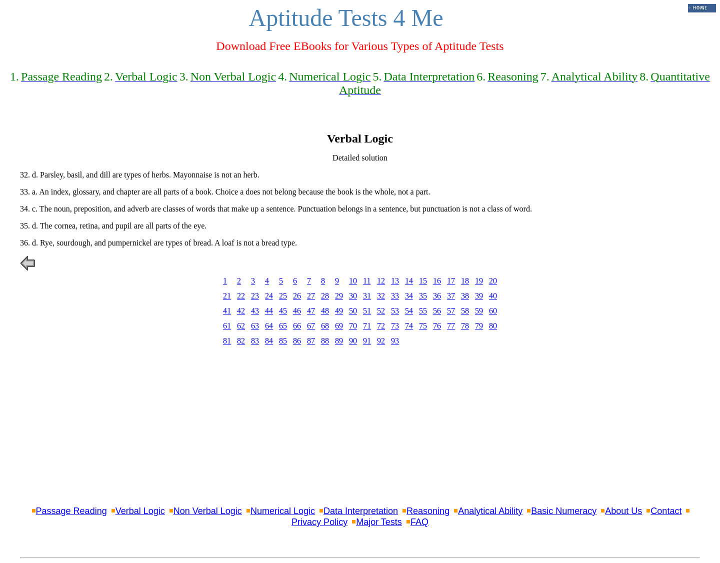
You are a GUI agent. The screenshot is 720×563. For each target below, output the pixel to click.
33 (395, 296)
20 (493, 280)
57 (451, 310)
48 (325, 310)
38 (465, 296)
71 (367, 326)
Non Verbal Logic (208, 511)
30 (353, 296)
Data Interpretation (361, 511)
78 (465, 326)
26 (297, 296)
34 (409, 296)
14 (409, 280)
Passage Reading (71, 511)
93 (395, 340)
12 (381, 280)
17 (451, 280)
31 (367, 296)
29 (339, 296)
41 (227, 310)
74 (409, 326)
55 (423, 310)
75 (423, 326)
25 (283, 296)
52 (381, 310)
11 (366, 280)
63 (255, 326)
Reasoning (428, 511)
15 (423, 280)
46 (297, 310)
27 (311, 296)
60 (493, 310)
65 (283, 326)
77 (451, 326)
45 (283, 310)
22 (241, 296)
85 (283, 340)
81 (227, 340)
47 (311, 310)
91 (367, 340)
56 (437, 310)
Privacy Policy (320, 522)
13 (395, 280)
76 (437, 326)
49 (339, 310)
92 (381, 340)
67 (311, 326)
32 (381, 296)
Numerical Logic (282, 511)
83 (255, 340)
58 (465, 310)
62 (241, 326)
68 (325, 326)
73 (395, 326)
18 (465, 280)
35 (423, 296)
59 (479, 310)
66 (297, 326)
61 (227, 326)
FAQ (419, 522)
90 (353, 340)
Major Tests (379, 522)
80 (493, 326)
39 (479, 296)
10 (353, 280)
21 (227, 296)
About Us (623, 511)
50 (353, 310)
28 (325, 296)
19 (479, 280)
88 (325, 340)
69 (339, 326)
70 (353, 326)
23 (255, 296)
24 (269, 296)
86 (297, 340)
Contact (666, 511)
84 (269, 340)
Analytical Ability (490, 511)
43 (255, 310)
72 (381, 326)
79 (479, 326)
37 (451, 296)
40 (493, 296)
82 (241, 340)
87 (311, 340)
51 (367, 310)
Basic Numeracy (563, 511)
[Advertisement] (360, 428)
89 (339, 340)
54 (409, 310)
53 (395, 310)
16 (437, 280)
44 (269, 310)
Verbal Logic (140, 511)
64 (269, 326)
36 (437, 296)
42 (241, 310)
